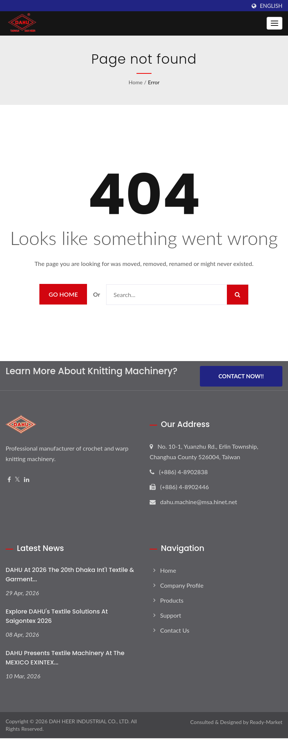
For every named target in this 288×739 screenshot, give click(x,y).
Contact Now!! (241, 376)
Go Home (63, 294)
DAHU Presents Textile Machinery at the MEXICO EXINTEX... (65, 658)
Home (135, 82)
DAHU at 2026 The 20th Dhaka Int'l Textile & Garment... (70, 575)
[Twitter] (17, 480)
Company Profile (182, 586)
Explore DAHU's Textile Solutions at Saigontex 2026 (57, 617)
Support (170, 616)
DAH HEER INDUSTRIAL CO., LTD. (89, 722)
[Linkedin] (26, 480)
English (271, 6)
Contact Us (174, 630)
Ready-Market (266, 723)
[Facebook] (9, 480)
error (153, 82)
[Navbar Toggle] (274, 23)
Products (171, 601)
